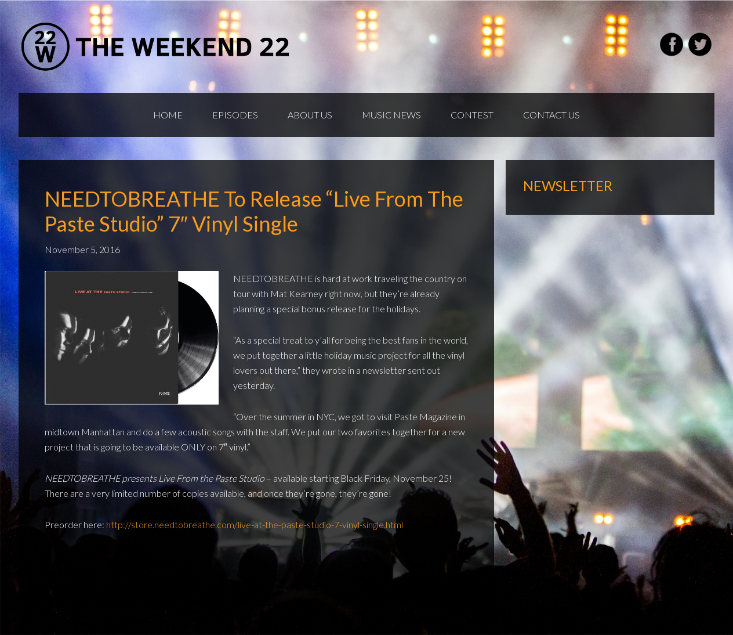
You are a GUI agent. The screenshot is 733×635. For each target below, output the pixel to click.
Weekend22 (156, 46)
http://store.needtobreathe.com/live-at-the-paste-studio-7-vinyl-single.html (254, 524)
